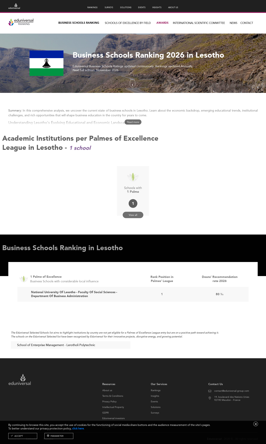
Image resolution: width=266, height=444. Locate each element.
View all (133, 208)
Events (154, 411)
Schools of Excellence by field (128, 23)
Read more (133, 122)
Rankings (155, 400)
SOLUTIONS (125, 7)
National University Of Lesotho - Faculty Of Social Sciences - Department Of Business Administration (74, 304)
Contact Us (215, 394)
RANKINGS (92, 7)
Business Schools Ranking (78, 23)
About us (107, 400)
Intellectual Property (113, 417)
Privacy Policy (109, 411)
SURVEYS (109, 7)
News (233, 23)
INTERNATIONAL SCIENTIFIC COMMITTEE (199, 23)
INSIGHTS (157, 7)
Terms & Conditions (112, 406)
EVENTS (142, 7)
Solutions (155, 417)
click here (78, 428)
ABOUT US (173, 7)
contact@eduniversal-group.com (231, 401)
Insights (155, 406)
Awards (162, 23)
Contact (246, 23)
